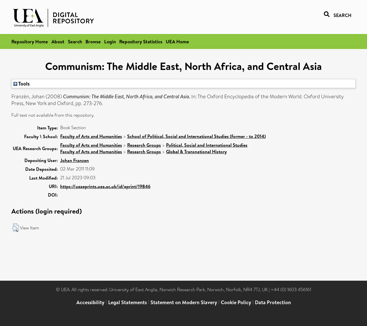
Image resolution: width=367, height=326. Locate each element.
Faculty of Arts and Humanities (91, 136)
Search (75, 41)
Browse (93, 41)
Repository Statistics (140, 41)
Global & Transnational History (196, 151)
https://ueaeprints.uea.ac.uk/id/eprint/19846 (105, 186)
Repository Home (29, 41)
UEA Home (177, 41)
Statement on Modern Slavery (183, 302)
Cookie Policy (236, 302)
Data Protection (273, 302)
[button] (15, 227)
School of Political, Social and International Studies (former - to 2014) (196, 136)
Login (110, 41)
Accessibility (90, 302)
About (57, 41)
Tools (21, 83)
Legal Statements (127, 302)
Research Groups (144, 145)
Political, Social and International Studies (207, 145)
